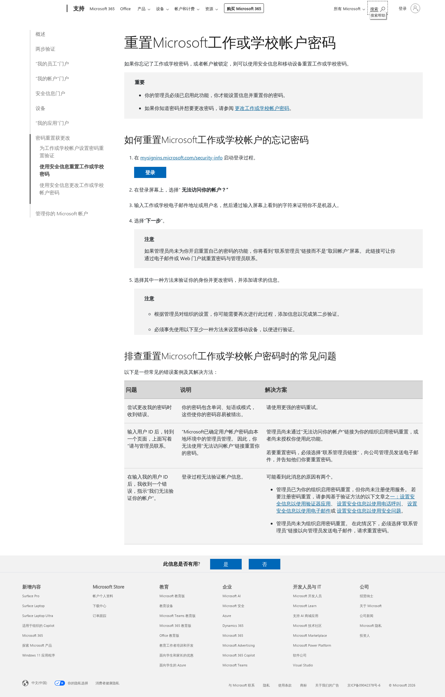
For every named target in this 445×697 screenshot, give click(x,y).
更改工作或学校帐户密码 (262, 108)
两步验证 (45, 48)
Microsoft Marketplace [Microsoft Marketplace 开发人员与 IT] (310, 635)
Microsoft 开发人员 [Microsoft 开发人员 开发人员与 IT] (307, 596)
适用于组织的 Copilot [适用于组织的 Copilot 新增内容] (38, 625)
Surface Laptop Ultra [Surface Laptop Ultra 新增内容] (37, 615)
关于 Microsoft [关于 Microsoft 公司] (371, 605)
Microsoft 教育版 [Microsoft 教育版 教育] (172, 596)
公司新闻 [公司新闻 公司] (366, 615)
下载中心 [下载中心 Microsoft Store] (99, 605)
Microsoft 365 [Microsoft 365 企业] (232, 635)
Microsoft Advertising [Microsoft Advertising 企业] (238, 645)
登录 (150, 172)
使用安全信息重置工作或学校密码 (72, 170)
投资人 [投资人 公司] (365, 635)
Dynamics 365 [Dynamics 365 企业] (233, 625)
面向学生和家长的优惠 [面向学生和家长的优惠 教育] (176, 655)
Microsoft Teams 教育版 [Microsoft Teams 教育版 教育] (177, 615)
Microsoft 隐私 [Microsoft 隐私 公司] (371, 625)
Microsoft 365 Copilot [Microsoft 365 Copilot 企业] (238, 655)
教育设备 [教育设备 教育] (166, 605)
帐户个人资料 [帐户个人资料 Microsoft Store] (103, 596)
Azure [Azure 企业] (226, 615)
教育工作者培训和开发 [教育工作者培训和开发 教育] (176, 645)
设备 (164, 8)
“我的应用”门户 (52, 123)
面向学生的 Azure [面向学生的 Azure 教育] (172, 665)
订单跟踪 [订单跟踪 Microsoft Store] (99, 615)
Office (126, 8)
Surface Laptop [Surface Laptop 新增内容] (33, 605)
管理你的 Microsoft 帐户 (62, 213)
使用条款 (285, 685)
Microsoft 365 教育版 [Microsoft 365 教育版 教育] (175, 625)
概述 (40, 34)
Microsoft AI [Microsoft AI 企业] (231, 596)
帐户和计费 (190, 8)
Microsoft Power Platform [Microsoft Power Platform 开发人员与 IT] (312, 645)
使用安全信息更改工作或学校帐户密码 (72, 189)
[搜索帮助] (377, 8)
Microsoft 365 (102, 8)
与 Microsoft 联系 (241, 685)
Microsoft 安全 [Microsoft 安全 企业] (233, 605)
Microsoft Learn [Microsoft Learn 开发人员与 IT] (304, 605)
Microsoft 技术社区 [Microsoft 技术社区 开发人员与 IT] (307, 625)
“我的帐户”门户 (52, 78)
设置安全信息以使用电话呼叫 (369, 503)
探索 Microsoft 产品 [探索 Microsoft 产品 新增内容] (37, 645)
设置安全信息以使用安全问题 (369, 510)
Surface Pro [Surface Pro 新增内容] (30, 596)
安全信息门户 (50, 93)
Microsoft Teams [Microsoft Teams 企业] (235, 665)
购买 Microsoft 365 (250, 8)
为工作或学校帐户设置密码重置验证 (72, 151)
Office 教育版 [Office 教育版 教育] (169, 635)
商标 (303, 685)
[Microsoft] (43, 8)
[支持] (78, 8)
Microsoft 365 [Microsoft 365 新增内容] (32, 635)
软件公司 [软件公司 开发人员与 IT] (300, 655)
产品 (144, 8)
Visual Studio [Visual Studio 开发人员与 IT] (303, 665)
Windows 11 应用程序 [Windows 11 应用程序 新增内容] (38, 655)
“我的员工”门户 (52, 63)
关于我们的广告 (327, 685)
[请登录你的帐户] (409, 8)
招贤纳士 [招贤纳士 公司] (366, 596)
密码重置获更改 (53, 137)
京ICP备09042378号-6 (363, 685)
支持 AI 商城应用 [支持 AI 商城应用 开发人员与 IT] (305, 615)
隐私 (266, 685)
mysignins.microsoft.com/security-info (181, 157)
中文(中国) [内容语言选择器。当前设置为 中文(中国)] (39, 682)
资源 (215, 8)
